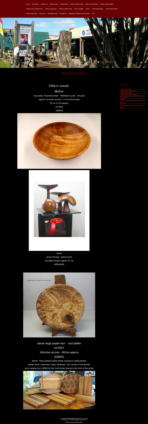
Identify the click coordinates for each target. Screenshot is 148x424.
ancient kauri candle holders (128, 94)
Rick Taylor (35, 4)
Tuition (88, 9)
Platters (122, 99)
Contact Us (44, 4)
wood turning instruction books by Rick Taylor (131, 106)
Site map (86, 418)
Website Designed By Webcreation (74, 422)
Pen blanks (123, 97)
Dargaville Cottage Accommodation (79, 13)
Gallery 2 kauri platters (107, 4)
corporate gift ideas (97, 9)
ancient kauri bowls (126, 89)
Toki (93, 13)
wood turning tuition (126, 92)
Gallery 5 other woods (65, 9)
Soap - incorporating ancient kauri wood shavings (132, 101)
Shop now (42, 13)
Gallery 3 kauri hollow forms (34, 9)
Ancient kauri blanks (111, 9)
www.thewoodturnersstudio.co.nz (74, 418)
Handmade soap (52, 13)
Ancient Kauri (64, 4)
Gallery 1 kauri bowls (91, 4)
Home (28, 4)
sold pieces (63, 13)
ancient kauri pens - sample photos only (132, 96)
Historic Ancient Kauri (76, 4)
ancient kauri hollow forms (128, 91)
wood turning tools (31, 13)
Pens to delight (78, 9)
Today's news (54, 4)
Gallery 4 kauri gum (51, 9)
